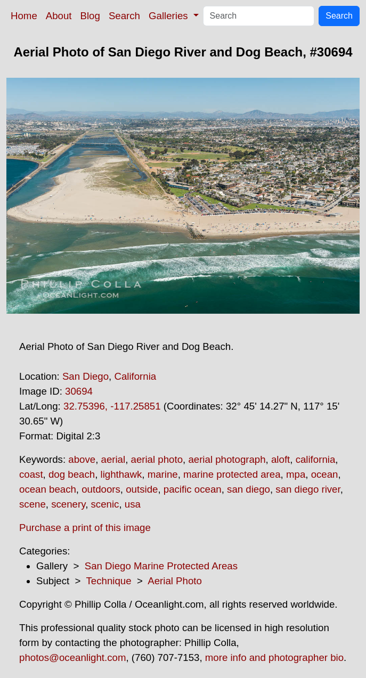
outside (142, 489)
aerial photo (157, 459)
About (59, 15)
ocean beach (47, 489)
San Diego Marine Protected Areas (161, 565)
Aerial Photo (175, 580)
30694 (79, 391)
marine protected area (232, 474)
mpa (295, 474)
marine (163, 474)
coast (31, 474)
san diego (248, 489)
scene (32, 504)
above (81, 459)
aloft (280, 459)
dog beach (71, 474)
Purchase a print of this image (85, 527)
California (135, 376)
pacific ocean (193, 489)
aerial (113, 459)
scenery (68, 504)
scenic (105, 504)
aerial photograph (226, 459)
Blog (90, 15)
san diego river (307, 489)
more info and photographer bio (274, 657)
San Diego (85, 376)
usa (133, 504)
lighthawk (121, 474)
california (316, 459)
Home (24, 15)
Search (124, 15)
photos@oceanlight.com (72, 657)
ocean (324, 474)
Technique (109, 580)
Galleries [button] (170, 15)
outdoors (101, 489)
